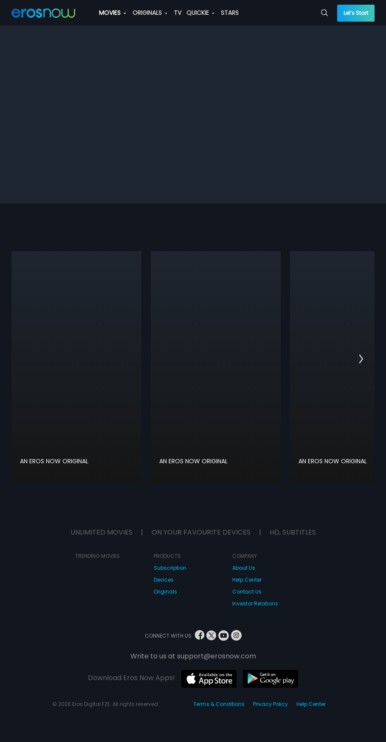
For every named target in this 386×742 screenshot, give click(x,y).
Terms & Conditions (219, 704)
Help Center (247, 579)
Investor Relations (255, 603)
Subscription (170, 567)
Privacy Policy (270, 704)
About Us (243, 567)
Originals (165, 591)
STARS (230, 12)
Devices (164, 579)
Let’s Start (356, 13)
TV (177, 12)
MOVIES (112, 12)
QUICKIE (200, 12)
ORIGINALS (149, 12)
